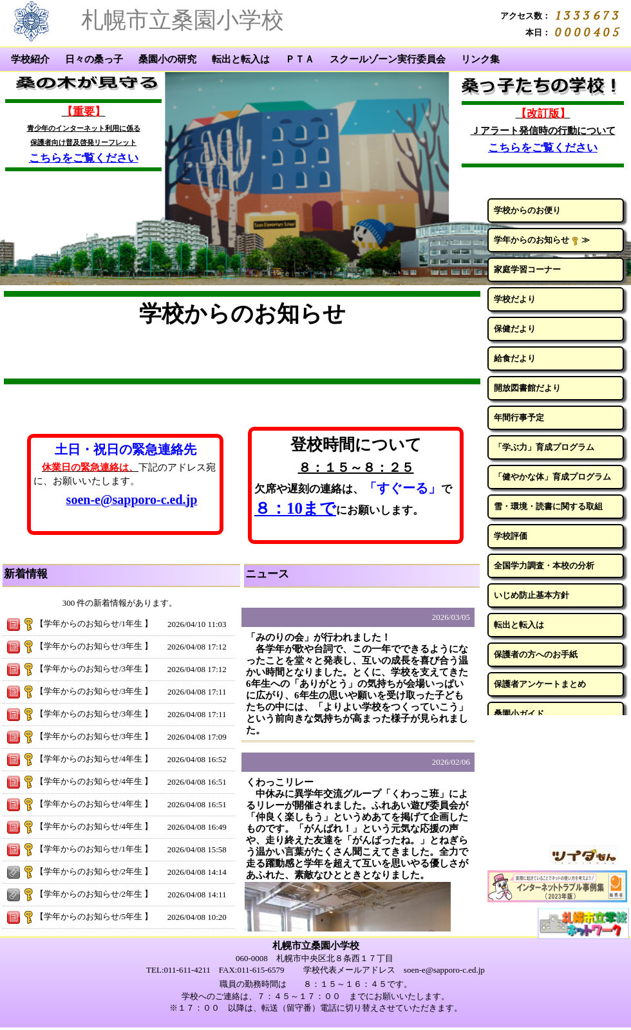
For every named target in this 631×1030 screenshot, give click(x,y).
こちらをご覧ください (83, 158)
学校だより (515, 299)
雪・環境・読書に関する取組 (548, 506)
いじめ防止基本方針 (531, 595)
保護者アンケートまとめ (540, 684)
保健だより (515, 328)
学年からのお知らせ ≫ (542, 240)
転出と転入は (241, 59)
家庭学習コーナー (527, 269)
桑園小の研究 (167, 59)
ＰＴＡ (299, 59)
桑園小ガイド (519, 713)
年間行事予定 (519, 417)
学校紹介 (30, 59)
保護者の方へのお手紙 (536, 654)
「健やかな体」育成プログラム (552, 477)
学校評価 (510, 536)
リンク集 (480, 59)
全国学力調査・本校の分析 (544, 565)
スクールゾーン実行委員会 (388, 59)
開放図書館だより (527, 388)
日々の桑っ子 (94, 59)
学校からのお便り (527, 210)
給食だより (515, 358)
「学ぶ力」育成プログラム (544, 447)
